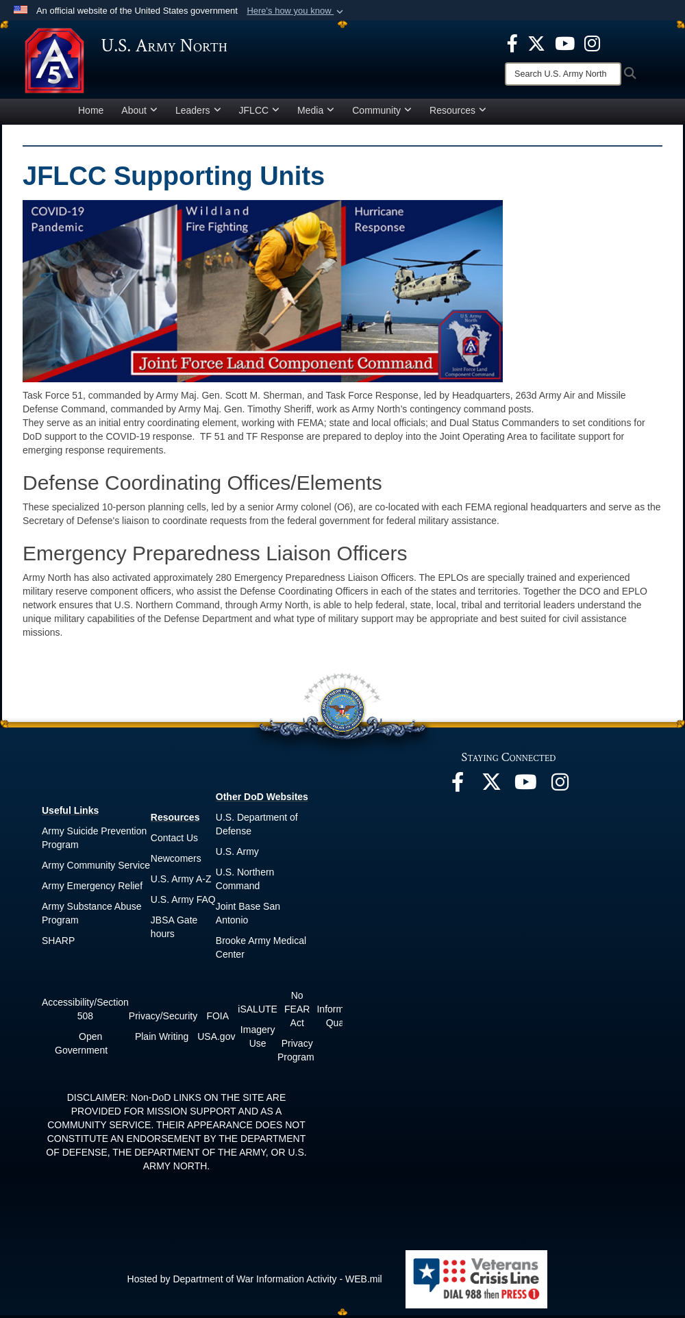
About (139, 112)
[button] (296, 11)
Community (382, 112)
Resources (457, 112)
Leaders (198, 112)
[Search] (563, 74)
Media (315, 112)
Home (90, 112)
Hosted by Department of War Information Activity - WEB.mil (254, 1281)
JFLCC (259, 112)
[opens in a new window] (512, 42)
